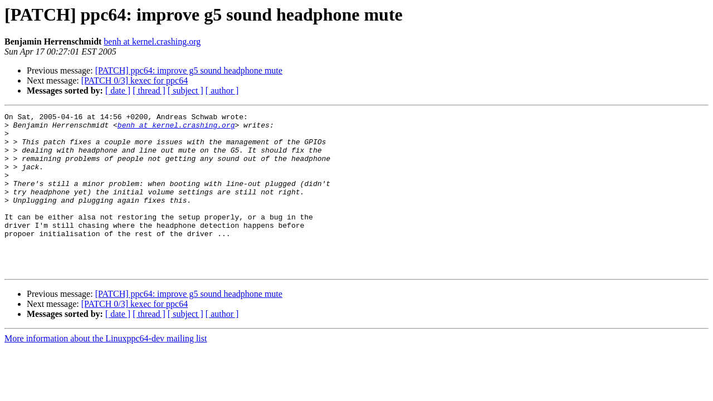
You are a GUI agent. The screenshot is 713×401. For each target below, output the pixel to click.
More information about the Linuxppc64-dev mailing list (105, 370)
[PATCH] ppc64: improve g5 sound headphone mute (188, 70)
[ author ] (222, 90)
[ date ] (117, 90)
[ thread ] (149, 90)
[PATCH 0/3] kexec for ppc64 (134, 80)
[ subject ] (185, 90)
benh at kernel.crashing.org (152, 41)
